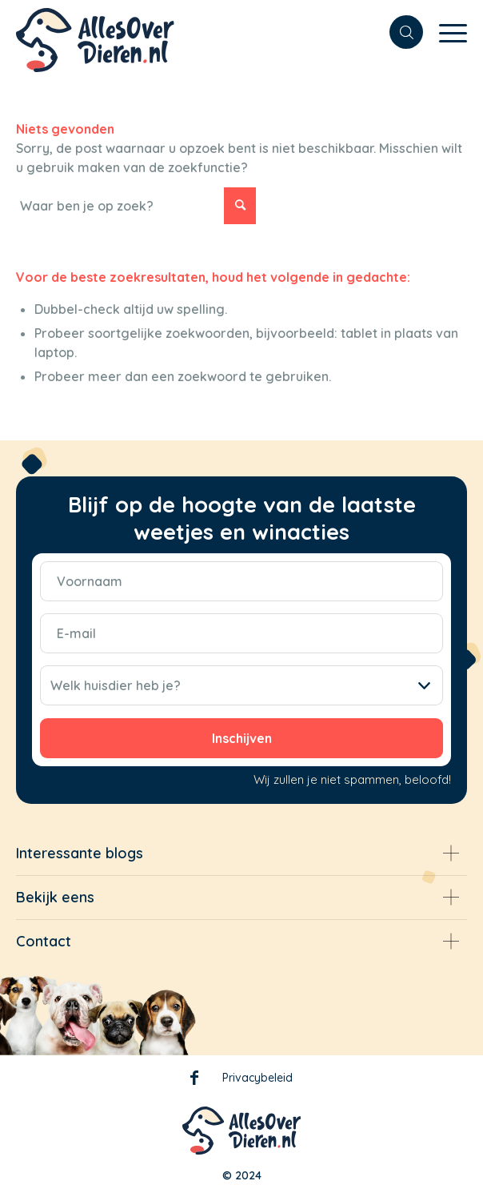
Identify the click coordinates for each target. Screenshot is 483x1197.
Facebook (194, 1081)
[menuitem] (398, 32)
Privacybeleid (257, 1077)
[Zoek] (398, 32)
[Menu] (445, 32)
